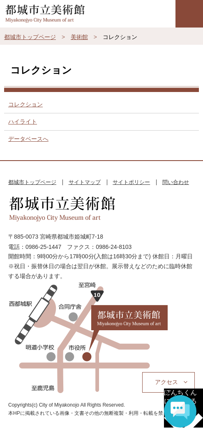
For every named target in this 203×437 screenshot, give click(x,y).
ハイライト (22, 121)
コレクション (25, 104)
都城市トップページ (30, 37)
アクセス (166, 382)
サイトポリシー (131, 182)
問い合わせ (175, 182)
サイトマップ (85, 182)
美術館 (79, 37)
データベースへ (28, 139)
